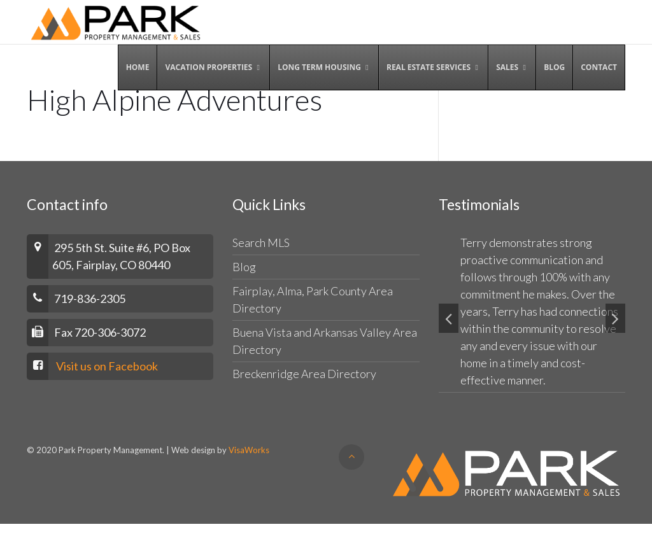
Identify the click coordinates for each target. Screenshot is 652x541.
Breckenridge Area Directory (304, 374)
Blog (244, 267)
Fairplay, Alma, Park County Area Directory (312, 299)
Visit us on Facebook (107, 366)
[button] (448, 318)
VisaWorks (249, 450)
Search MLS (261, 242)
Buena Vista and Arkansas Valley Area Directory (324, 340)
